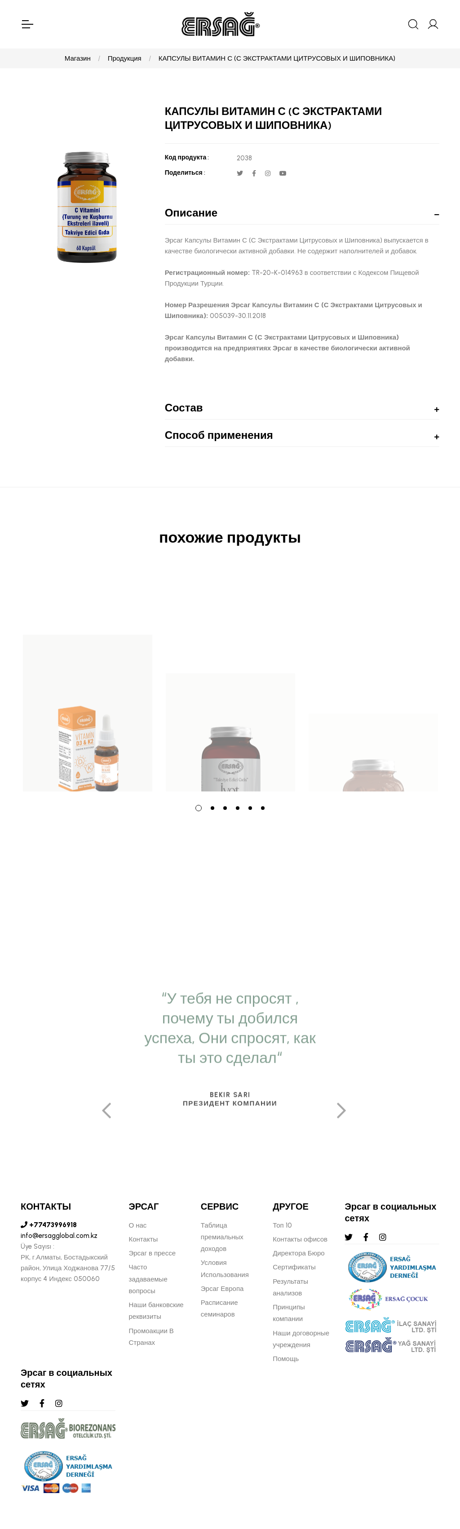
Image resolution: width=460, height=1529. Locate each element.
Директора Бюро (298, 1253)
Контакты (143, 1239)
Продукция (125, 58)
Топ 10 (282, 1225)
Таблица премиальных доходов (222, 1237)
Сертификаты (294, 1267)
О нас (138, 1225)
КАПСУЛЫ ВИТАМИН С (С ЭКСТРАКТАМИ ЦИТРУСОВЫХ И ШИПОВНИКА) (277, 58)
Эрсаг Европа (222, 1289)
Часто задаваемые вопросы (148, 1279)
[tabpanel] (87, 680)
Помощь (286, 1359)
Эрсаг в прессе (152, 1253)
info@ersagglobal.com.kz (59, 1236)
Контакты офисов (300, 1239)
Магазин (78, 58)
